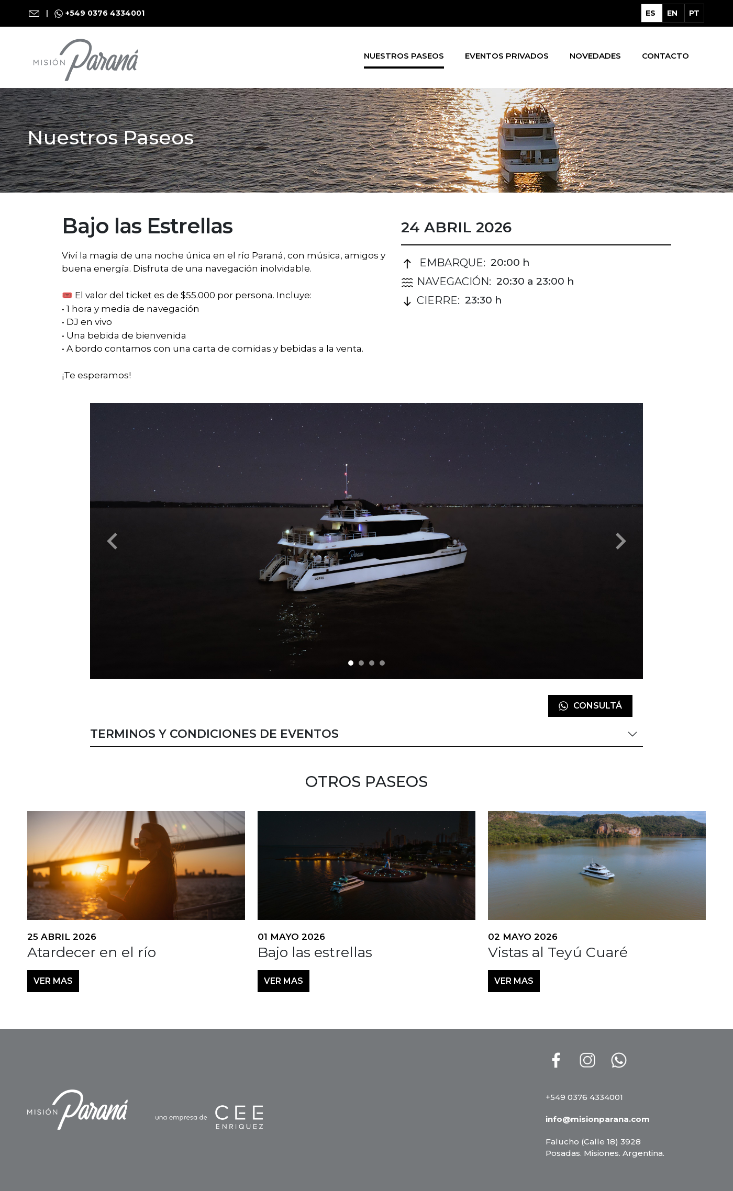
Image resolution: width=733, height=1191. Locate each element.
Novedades (595, 56)
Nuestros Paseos (404, 56)
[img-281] (350, 663)
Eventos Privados (507, 56)
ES (652, 13)
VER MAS (53, 981)
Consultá (590, 706)
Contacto (665, 56)
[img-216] (382, 663)
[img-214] (361, 663)
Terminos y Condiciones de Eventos (214, 734)
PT (694, 13)
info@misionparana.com (598, 1119)
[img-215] (371, 663)
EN (673, 13)
